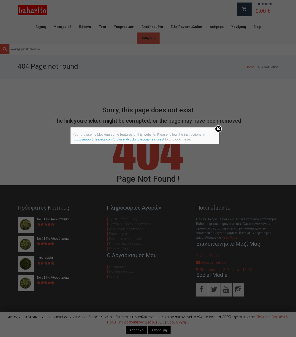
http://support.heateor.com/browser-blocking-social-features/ (118, 139)
